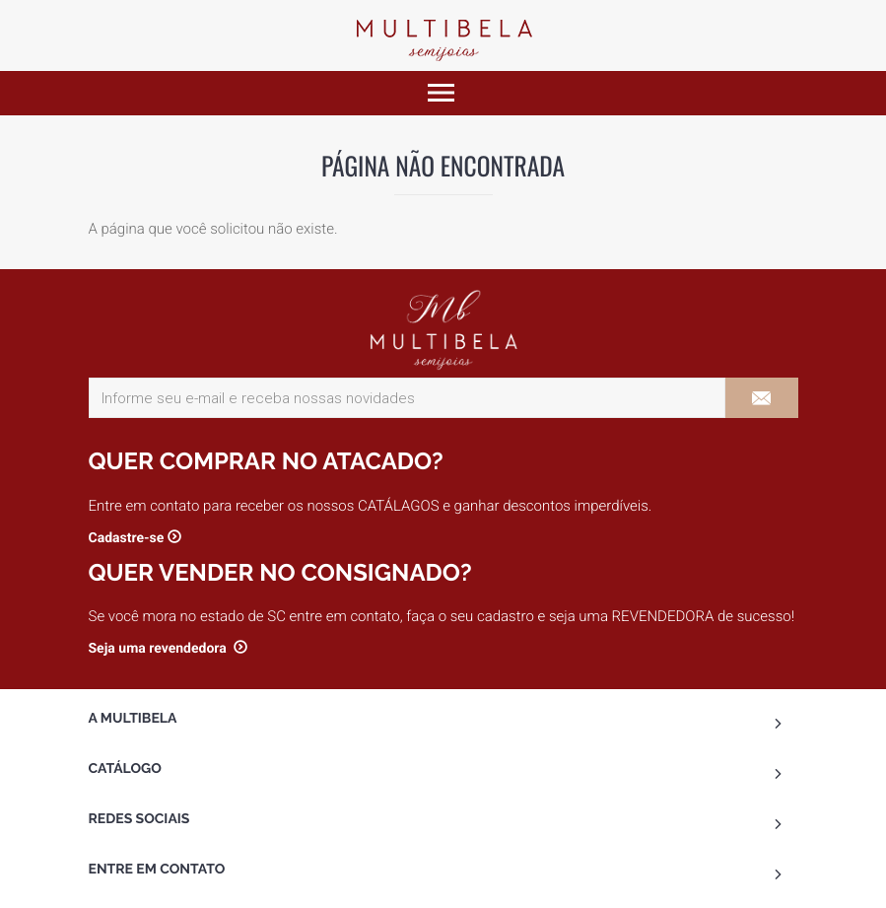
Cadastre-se (127, 538)
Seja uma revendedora (160, 649)
